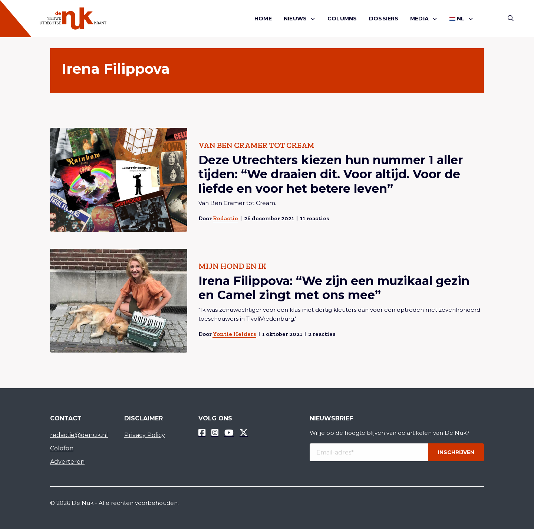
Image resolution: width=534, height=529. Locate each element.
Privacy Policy (144, 435)
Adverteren (67, 461)
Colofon (61, 448)
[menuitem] (263, 19)
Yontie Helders (234, 333)
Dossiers (384, 18)
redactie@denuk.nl (79, 435)
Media (419, 18)
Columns (342, 18)
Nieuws (295, 18)
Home (263, 18)
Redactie (225, 218)
